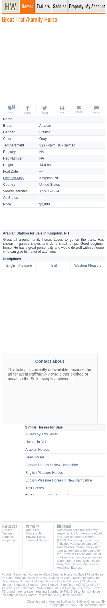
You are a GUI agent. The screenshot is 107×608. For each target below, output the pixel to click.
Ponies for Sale (60, 578)
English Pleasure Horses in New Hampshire (58, 480)
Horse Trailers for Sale (43, 595)
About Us (32, 530)
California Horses (44, 581)
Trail (53, 266)
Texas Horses (20, 581)
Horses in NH (35, 442)
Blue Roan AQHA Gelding (78, 584)
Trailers (7, 533)
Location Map (13, 178)
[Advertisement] (54, 63)
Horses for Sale (39, 574)
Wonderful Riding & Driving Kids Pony (63, 588)
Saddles (8, 536)
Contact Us (33, 533)
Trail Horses (34, 488)
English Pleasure (19, 266)
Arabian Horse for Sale (31, 578)
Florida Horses (69, 581)
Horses (7, 530)
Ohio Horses (49, 584)
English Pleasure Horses (44, 473)
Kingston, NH (49, 178)
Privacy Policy (35, 536)
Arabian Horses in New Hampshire (51, 465)
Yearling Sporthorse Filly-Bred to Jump (62, 591)
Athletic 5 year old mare (18, 588)
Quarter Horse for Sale (68, 574)
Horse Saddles (72, 595)
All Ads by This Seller (41, 434)
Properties (9, 540)
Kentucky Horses (26, 584)
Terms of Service (37, 540)
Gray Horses (35, 457)
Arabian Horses (37, 450)
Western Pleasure (88, 266)
